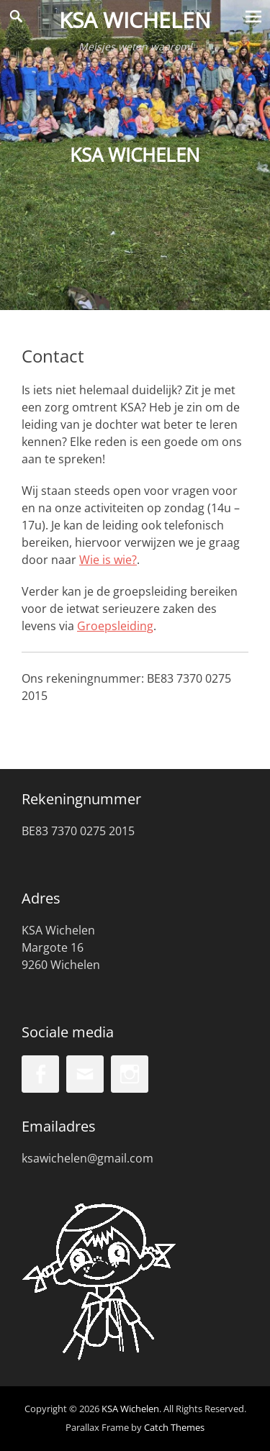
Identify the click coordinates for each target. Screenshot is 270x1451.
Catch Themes (174, 1427)
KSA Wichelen (135, 20)
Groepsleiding (115, 626)
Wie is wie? (108, 560)
